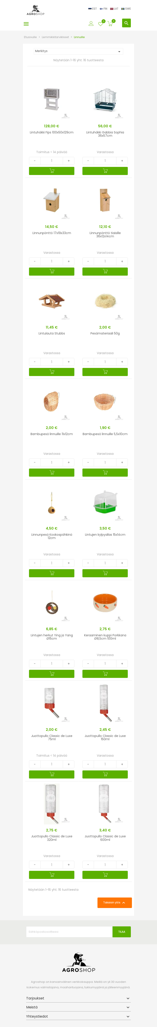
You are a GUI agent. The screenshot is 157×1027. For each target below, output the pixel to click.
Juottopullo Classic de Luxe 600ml (105, 838)
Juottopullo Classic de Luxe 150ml (105, 737)
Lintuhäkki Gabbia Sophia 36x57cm (105, 134)
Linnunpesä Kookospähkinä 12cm (51, 536)
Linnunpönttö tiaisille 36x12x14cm (105, 234)
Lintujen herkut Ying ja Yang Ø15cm (52, 637)
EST (92, 8)
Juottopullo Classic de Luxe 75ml (51, 737)
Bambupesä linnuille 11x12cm (52, 434)
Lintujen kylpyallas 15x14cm (105, 534)
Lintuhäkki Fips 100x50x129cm (51, 132)
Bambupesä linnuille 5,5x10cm (105, 434)
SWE (126, 8)
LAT (114, 8)
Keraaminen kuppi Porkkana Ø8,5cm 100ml (105, 637)
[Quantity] (51, 161)
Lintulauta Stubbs (52, 333)
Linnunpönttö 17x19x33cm (51, 233)
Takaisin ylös (114, 902)
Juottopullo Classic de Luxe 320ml (51, 838)
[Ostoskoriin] (51, 171)
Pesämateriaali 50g (105, 333)
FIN (104, 8)
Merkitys (78, 51)
